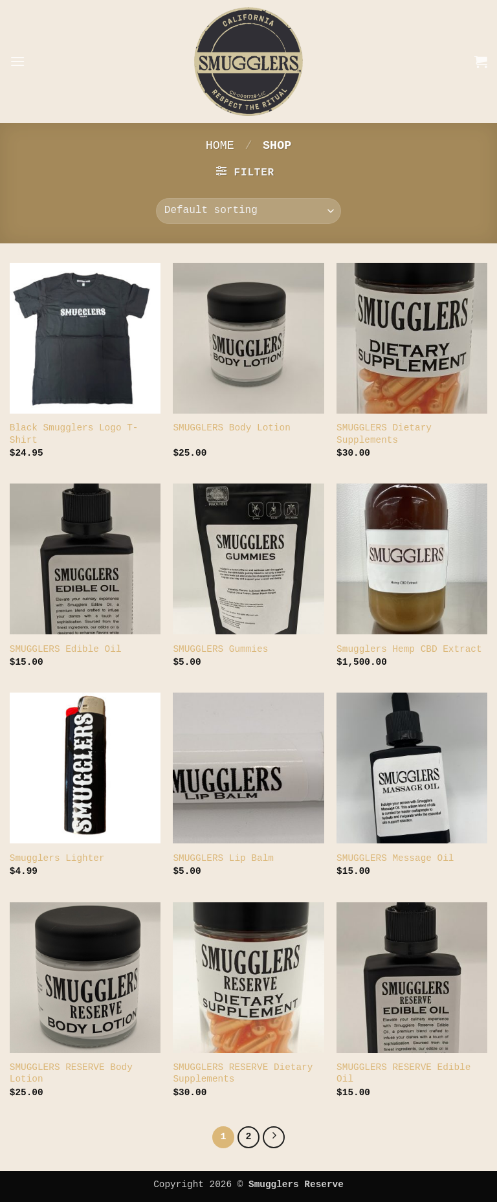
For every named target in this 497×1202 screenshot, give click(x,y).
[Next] (274, 1137)
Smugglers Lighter (57, 858)
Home (220, 146)
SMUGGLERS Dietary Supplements (384, 434)
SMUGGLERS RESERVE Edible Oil (403, 1073)
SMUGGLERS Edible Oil (66, 649)
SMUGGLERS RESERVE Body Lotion (71, 1073)
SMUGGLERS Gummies (220, 649)
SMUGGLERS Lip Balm (223, 858)
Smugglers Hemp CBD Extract (409, 649)
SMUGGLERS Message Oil (395, 858)
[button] (17, 61)
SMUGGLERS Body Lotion (231, 428)
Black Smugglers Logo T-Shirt (74, 434)
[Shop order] (248, 211)
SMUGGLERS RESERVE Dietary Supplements (243, 1073)
